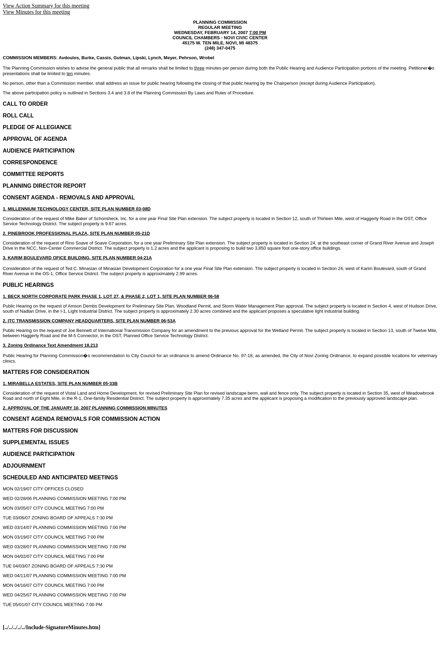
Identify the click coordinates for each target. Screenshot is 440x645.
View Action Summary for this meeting (46, 6)
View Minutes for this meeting (36, 12)
